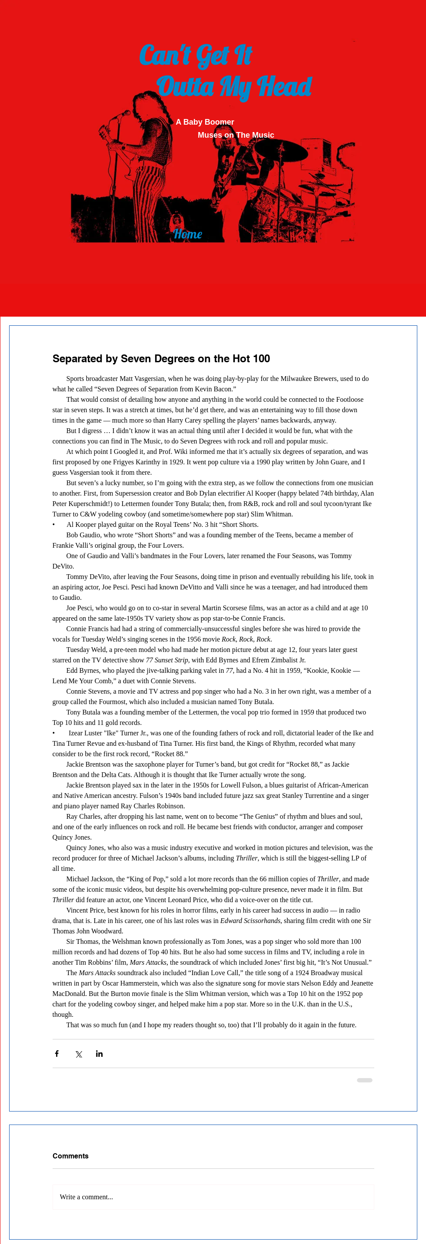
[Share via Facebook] (57, 1053)
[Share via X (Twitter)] (78, 1053)
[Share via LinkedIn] (99, 1053)
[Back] (188, 208)
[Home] (187, 234)
